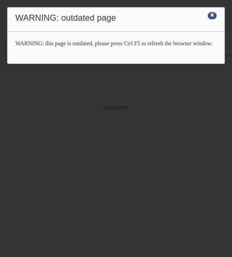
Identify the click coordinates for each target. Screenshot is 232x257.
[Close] (212, 15)
